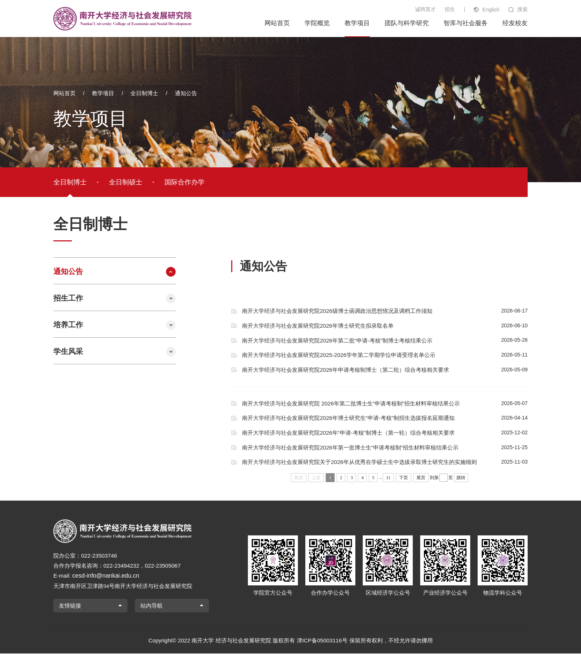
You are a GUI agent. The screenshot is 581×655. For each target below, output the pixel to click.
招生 (450, 9)
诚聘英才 (425, 9)
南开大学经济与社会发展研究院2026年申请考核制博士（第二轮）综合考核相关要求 (385, 370)
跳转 (460, 478)
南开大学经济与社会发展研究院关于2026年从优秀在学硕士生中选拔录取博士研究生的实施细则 (385, 463)
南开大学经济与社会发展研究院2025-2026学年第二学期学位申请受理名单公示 (385, 355)
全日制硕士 (125, 182)
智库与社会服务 (466, 23)
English (490, 9)
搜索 (522, 9)
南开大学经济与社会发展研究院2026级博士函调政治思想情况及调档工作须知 (385, 311)
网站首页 (277, 23)
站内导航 (151, 607)
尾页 (420, 478)
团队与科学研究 (407, 23)
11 (388, 478)
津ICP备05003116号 (322, 642)
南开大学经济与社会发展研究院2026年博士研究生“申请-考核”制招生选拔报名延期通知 (385, 418)
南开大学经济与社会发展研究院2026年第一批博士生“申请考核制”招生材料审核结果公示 (385, 448)
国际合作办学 (185, 182)
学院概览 (317, 23)
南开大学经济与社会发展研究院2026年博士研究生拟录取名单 (385, 325)
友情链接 (70, 607)
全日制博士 (144, 93)
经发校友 (515, 23)
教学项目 (357, 23)
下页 (403, 478)
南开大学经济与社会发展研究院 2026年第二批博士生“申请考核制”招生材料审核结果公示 (385, 404)
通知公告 (186, 93)
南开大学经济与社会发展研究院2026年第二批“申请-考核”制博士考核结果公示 (385, 340)
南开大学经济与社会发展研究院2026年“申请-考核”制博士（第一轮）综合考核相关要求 (385, 433)
